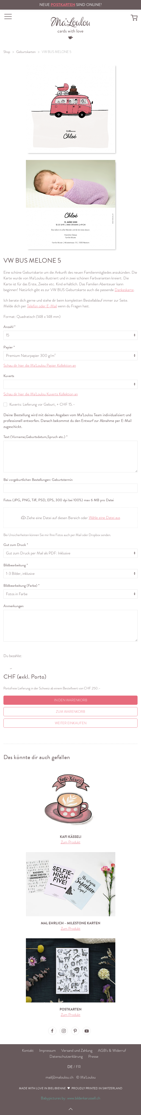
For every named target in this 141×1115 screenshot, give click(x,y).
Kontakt (28, 1050)
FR (78, 1067)
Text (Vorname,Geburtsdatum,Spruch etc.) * (35, 437)
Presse (93, 1056)
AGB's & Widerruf (112, 1050)
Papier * (9, 347)
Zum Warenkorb (70, 711)
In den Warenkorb (70, 700)
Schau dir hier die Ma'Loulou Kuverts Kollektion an (40, 394)
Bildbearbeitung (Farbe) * (21, 585)
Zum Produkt (70, 842)
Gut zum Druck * (15, 545)
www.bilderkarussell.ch (83, 1098)
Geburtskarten (26, 51)
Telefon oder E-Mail (42, 306)
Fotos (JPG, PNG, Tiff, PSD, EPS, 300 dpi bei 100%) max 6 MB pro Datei (58, 500)
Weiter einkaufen (70, 723)
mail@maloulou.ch (59, 1077)
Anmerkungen (13, 606)
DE (70, 1067)
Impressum (47, 1050)
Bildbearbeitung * (15, 565)
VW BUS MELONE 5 (56, 51)
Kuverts (8, 376)
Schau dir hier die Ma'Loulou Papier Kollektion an (39, 365)
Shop (6, 51)
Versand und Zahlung (76, 1050)
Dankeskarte (124, 290)
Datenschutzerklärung (66, 1056)
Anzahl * (9, 327)
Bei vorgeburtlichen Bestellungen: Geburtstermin (38, 479)
